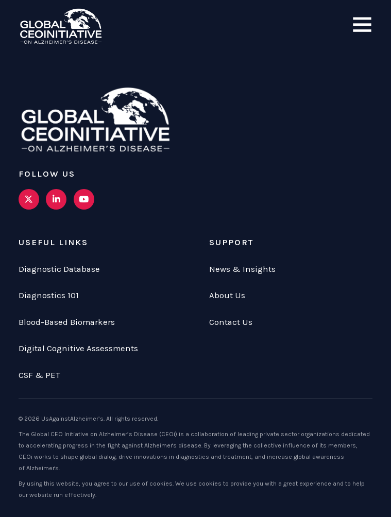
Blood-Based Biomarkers (67, 322)
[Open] (362, 25)
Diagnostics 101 (49, 295)
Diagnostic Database (59, 269)
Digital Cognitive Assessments (78, 348)
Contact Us (230, 322)
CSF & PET (39, 375)
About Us (227, 295)
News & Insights (242, 269)
